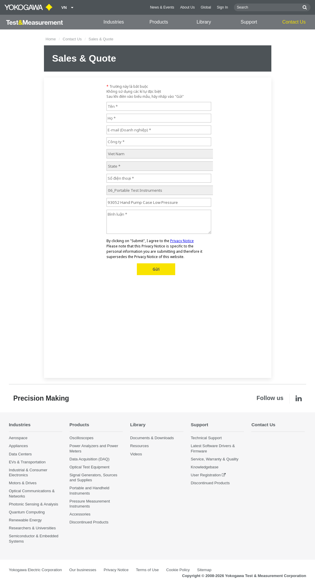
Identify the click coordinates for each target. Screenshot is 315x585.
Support (249, 21)
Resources (139, 446)
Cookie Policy (178, 570)
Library (204, 21)
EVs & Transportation (27, 462)
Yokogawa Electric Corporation (35, 570)
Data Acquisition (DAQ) (90, 459)
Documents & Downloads (152, 438)
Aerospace (18, 438)
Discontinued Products (89, 522)
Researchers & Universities (32, 528)
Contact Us (294, 21)
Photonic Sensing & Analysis (33, 504)
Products (159, 21)
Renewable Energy (25, 520)
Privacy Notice (116, 570)
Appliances (18, 446)
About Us (187, 7)
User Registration (206, 475)
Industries (114, 21)
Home (51, 39)
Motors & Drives (23, 483)
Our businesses (82, 570)
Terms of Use (147, 570)
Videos (136, 454)
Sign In (222, 7)
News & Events (162, 7)
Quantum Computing (27, 512)
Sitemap (204, 570)
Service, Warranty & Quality (214, 459)
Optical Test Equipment (89, 467)
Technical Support (206, 438)
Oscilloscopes (81, 438)
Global (206, 7)
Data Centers (20, 454)
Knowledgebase (205, 467)
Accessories (80, 514)
